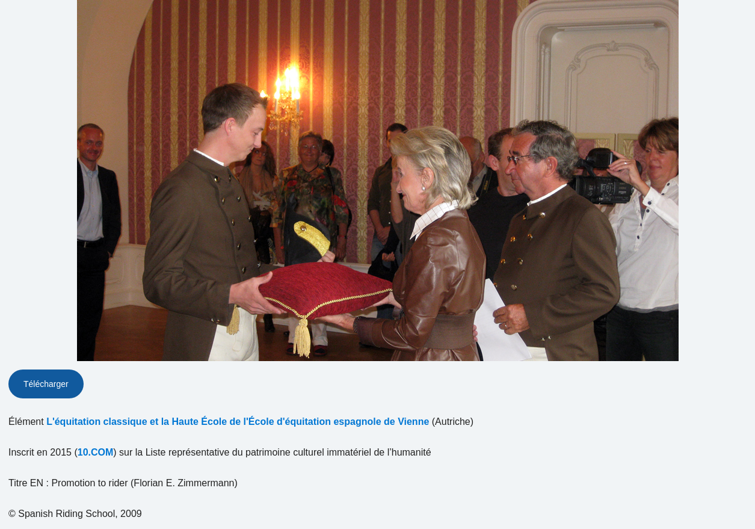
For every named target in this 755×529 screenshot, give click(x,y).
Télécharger (46, 384)
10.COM (96, 452)
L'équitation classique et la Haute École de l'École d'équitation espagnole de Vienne (237, 421)
